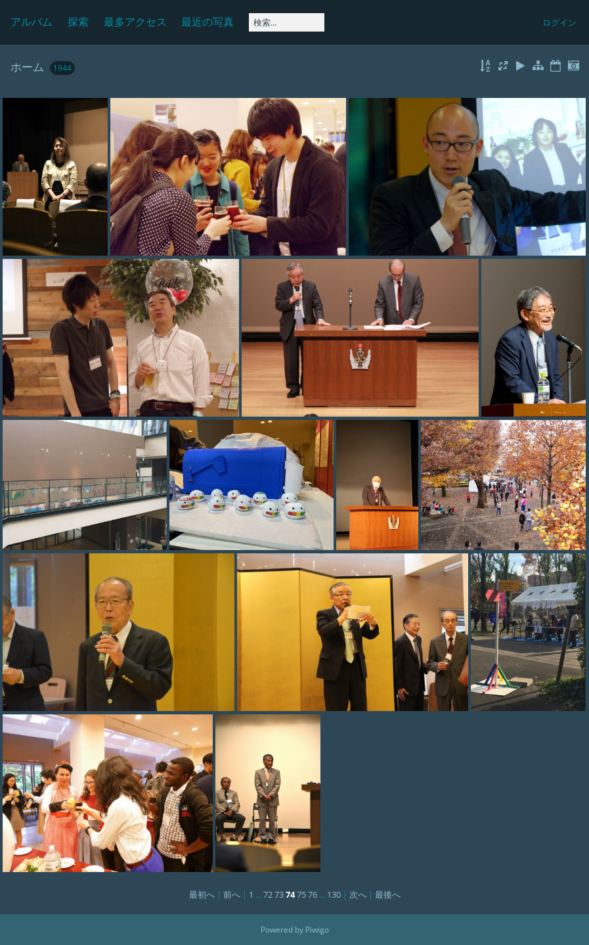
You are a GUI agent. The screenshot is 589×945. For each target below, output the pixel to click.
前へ (231, 894)
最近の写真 (207, 21)
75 (301, 894)
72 (268, 894)
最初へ (202, 894)
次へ (357, 894)
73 (279, 894)
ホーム (27, 66)
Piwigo (317, 929)
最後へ (388, 894)
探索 (78, 21)
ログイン (559, 22)
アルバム (32, 21)
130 (334, 894)
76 (312, 894)
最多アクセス (135, 21)
